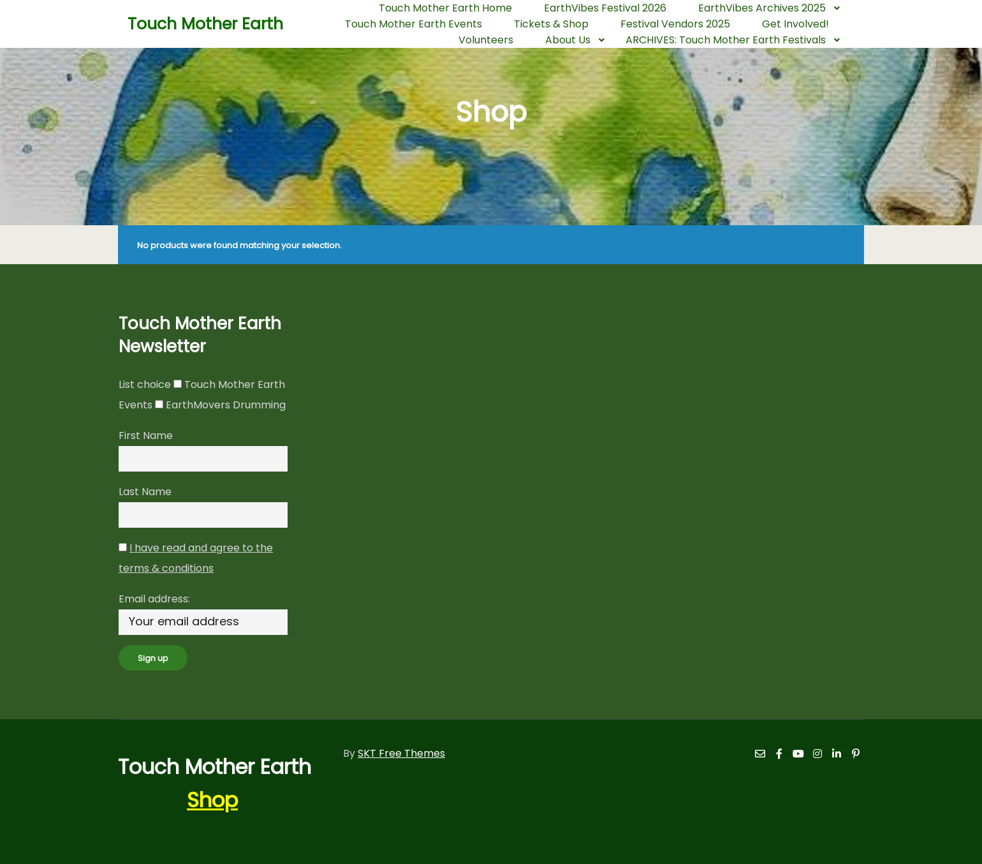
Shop (212, 800)
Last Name (145, 491)
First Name (146, 435)
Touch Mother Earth (191, 24)
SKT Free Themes (401, 753)
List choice (145, 384)
